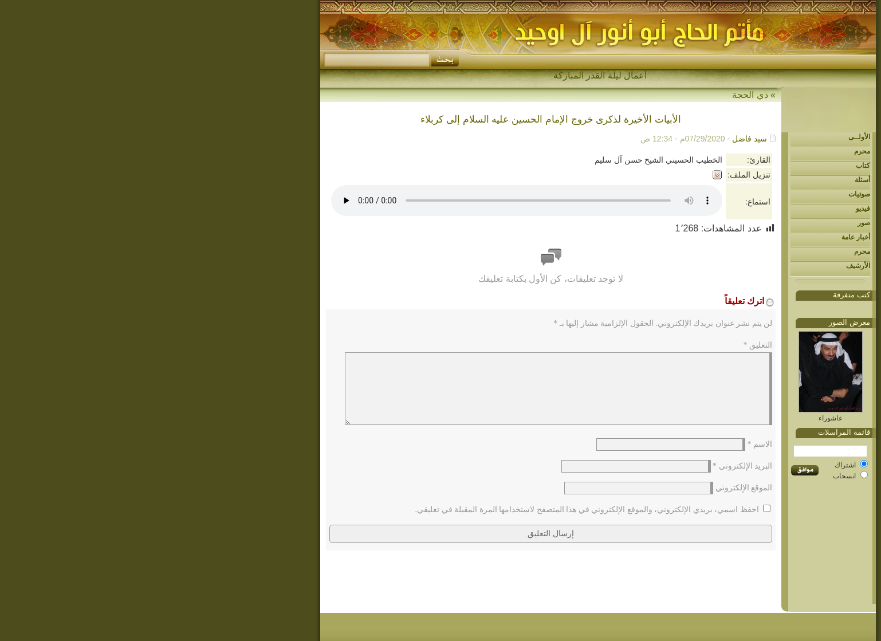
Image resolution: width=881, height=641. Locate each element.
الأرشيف (701, 266)
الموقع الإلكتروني (586, 501)
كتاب (705, 166)
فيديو (705, 209)
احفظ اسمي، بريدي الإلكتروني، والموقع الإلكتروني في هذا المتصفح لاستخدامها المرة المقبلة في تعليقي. (429, 523)
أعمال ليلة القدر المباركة (442, 75)
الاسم (602, 458)
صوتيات (702, 194)
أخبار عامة (698, 237)
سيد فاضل (592, 138)
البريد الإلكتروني (585, 479)
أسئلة (705, 180)
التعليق (600, 345)
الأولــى (702, 137)
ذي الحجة (592, 95)
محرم (705, 151)
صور (706, 223)
